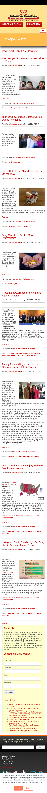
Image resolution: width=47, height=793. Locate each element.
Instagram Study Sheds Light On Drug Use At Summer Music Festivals (23, 544)
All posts (5, 624)
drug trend (24, 226)
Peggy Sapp (6, 355)
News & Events (29, 740)
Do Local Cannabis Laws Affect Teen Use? (23, 729)
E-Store (13, 742)
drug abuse (37, 531)
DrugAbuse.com (7, 572)
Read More (5, 99)
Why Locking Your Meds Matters (19, 719)
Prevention (19, 740)
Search (40, 747)
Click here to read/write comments (22, 103)
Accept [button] (18, 788)
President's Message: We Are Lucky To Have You (25, 712)
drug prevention (17, 355)
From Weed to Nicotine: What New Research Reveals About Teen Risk (24, 726)
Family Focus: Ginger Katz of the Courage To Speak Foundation (20, 366)
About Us (11, 740)
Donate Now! (34, 24)
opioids (33, 355)
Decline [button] (28, 788)
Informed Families (15, 65)
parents (17, 108)
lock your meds (13, 353)
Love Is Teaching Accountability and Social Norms (25, 717)
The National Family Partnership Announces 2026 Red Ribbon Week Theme (25, 715)
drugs (17, 226)
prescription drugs (26, 353)
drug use (27, 355)
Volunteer (20, 742)
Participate (5, 742)
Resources (39, 740)
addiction (11, 531)
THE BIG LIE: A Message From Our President (24, 730)
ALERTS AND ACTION (11, 24)
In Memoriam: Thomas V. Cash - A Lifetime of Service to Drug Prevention (24, 722)
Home (5, 740)
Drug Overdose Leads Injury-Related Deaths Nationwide (22, 467)
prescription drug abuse (23, 531)
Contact (27, 742)
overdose (11, 108)
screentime (25, 108)
